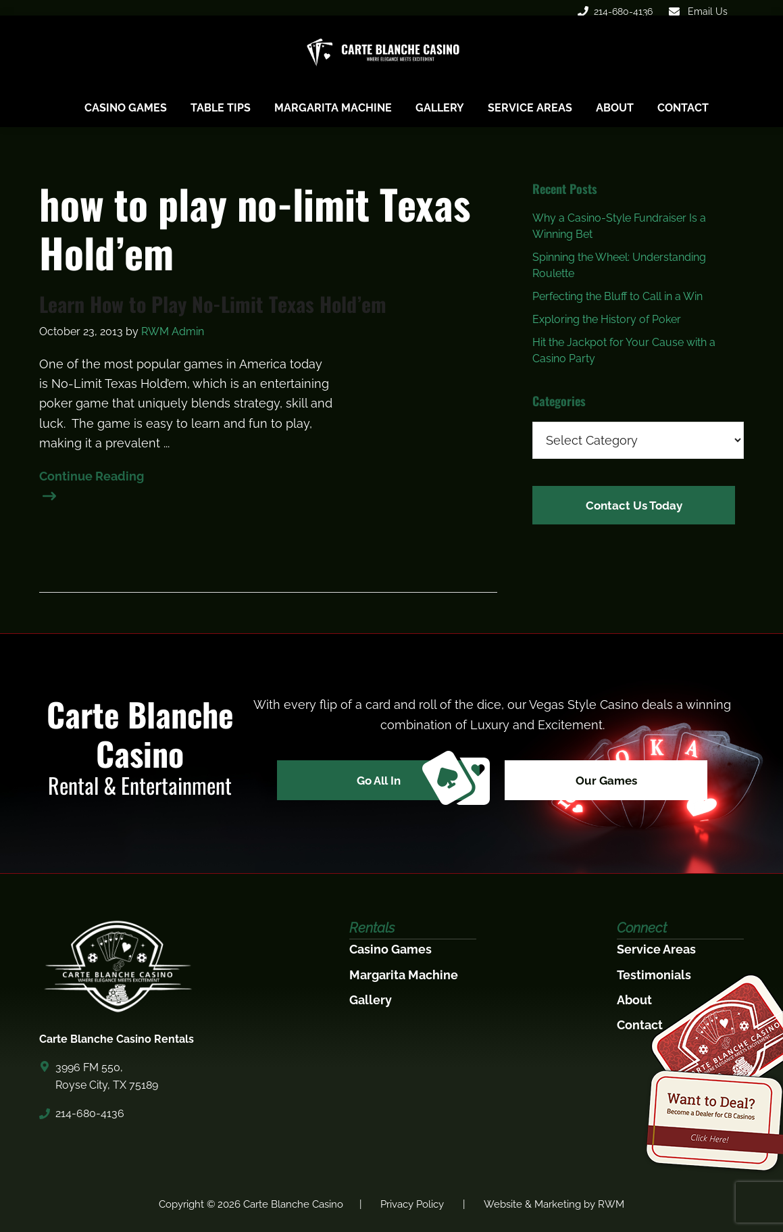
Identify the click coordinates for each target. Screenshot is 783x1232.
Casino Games (390, 949)
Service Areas (656, 949)
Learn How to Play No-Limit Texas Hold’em (212, 304)
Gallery (370, 1000)
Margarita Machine (403, 975)
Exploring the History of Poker (606, 319)
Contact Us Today (634, 503)
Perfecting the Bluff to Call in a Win (617, 296)
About (634, 1000)
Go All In (412, 782)
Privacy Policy (412, 1204)
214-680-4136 (615, 11)
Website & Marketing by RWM (554, 1204)
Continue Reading (91, 478)
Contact (640, 1025)
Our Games (612, 781)
